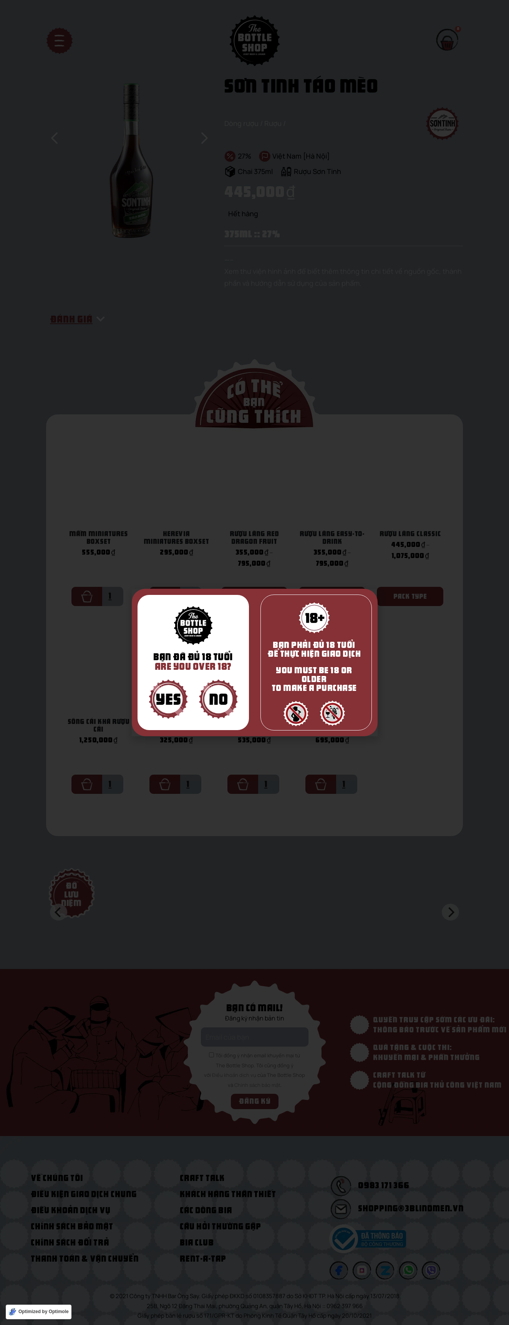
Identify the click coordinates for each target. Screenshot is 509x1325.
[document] (254, 662)
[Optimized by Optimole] (38, 1312)
